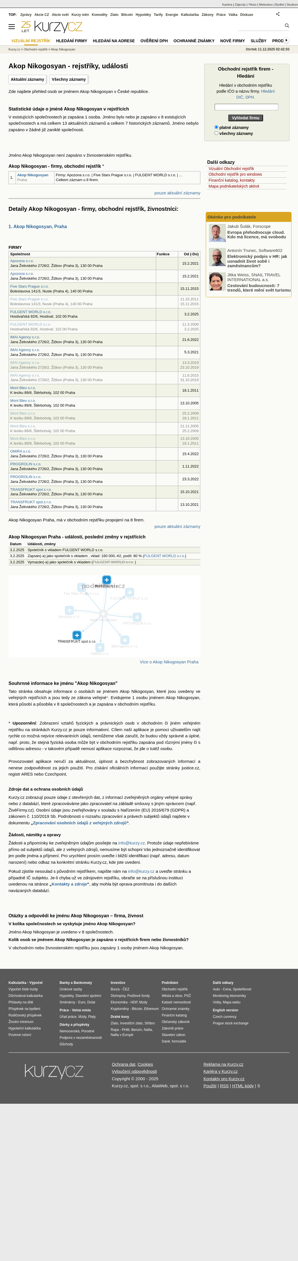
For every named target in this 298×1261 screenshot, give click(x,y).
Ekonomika (119, 1002)
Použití (210, 1085)
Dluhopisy (118, 996)
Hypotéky (143, 15)
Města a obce (172, 996)
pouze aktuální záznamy (177, 192)
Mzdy (82, 1017)
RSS (224, 1085)
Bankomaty (83, 983)
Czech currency (224, 1017)
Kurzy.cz (14, 49)
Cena (227, 989)
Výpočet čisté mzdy (23, 989)
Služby (258, 41)
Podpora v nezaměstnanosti (81, 1038)
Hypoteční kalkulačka (25, 1028)
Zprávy (26, 15)
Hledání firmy (71, 41)
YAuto (252, 4)
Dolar (91, 1002)
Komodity (99, 15)
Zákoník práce (172, 1028)
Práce (221, 15)
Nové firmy (232, 41)
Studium (292, 4)
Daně (166, 1041)
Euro (81, 1002)
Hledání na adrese (114, 41)
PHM (125, 1030)
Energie (172, 15)
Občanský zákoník (176, 1022)
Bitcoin (127, 15)
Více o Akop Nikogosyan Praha (169, 661)
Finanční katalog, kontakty (232, 180)
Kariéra (227, 4)
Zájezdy (240, 4)
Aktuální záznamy (27, 79)
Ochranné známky (194, 41)
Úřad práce (68, 1017)
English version (225, 1010)
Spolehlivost (242, 989)
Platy (92, 1017)
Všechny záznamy (69, 79)
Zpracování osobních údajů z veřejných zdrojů (80, 822)
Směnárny (67, 1002)
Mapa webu (231, 1002)
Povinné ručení (20, 1035)
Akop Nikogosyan (33, 175)
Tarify (158, 15)
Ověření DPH (154, 41)
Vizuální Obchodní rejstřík (231, 168)
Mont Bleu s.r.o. (23, 388)
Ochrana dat (123, 1064)
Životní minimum (21, 1022)
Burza (115, 989)
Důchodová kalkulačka (26, 996)
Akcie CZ (41, 15)
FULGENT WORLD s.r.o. (30, 312)
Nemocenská (69, 1031)
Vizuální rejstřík (31, 41)
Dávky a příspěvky (74, 1025)
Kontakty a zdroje (69, 884)
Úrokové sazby (71, 989)
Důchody (66, 1044)
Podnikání (170, 983)
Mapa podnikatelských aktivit (234, 186)
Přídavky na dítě (21, 1002)
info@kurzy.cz (131, 842)
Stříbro (149, 1023)
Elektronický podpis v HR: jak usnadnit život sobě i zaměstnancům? (257, 261)
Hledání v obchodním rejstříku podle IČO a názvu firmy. (246, 91)
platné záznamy (232, 127)
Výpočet (36, 983)
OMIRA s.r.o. (20, 451)
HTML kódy (243, 1085)
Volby (217, 1002)
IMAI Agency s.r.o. (25, 337)
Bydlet (279, 4)
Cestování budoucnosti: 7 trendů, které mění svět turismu (259, 287)
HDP (134, 1002)
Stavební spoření (88, 996)
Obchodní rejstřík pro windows (235, 174)
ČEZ (126, 989)
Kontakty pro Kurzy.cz (224, 1078)
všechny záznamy (234, 133)
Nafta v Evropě (122, 1035)
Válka (232, 15)
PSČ (187, 996)
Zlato (114, 15)
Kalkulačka (190, 15)
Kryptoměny (120, 1009)
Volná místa (81, 1010)
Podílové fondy (138, 996)
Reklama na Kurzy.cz (223, 1064)
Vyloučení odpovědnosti (134, 1071)
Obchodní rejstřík (36, 49)
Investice (118, 983)
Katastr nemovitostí (176, 1002)
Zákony (207, 15)
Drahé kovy (120, 1017)
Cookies (145, 1064)
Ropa (115, 1030)
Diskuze (246, 15)
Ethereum (151, 1009)
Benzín (136, 1030)
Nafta (148, 1030)
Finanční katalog (174, 1015)
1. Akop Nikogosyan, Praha (38, 226)
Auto (216, 989)
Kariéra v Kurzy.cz (220, 1071)
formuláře (179, 1041)
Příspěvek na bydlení (24, 1009)
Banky (65, 983)
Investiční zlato (131, 1023)
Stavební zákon (173, 1035)
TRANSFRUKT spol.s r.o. (31, 489)
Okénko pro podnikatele (231, 217)
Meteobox (266, 4)
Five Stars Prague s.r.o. (29, 286)
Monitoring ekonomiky (229, 996)
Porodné (87, 1031)
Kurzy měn (80, 15)
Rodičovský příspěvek (25, 1015)
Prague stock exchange (230, 1023)
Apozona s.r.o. (22, 261)
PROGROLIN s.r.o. (25, 464)
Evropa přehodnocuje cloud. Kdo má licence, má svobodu (256, 234)
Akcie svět (60, 15)
